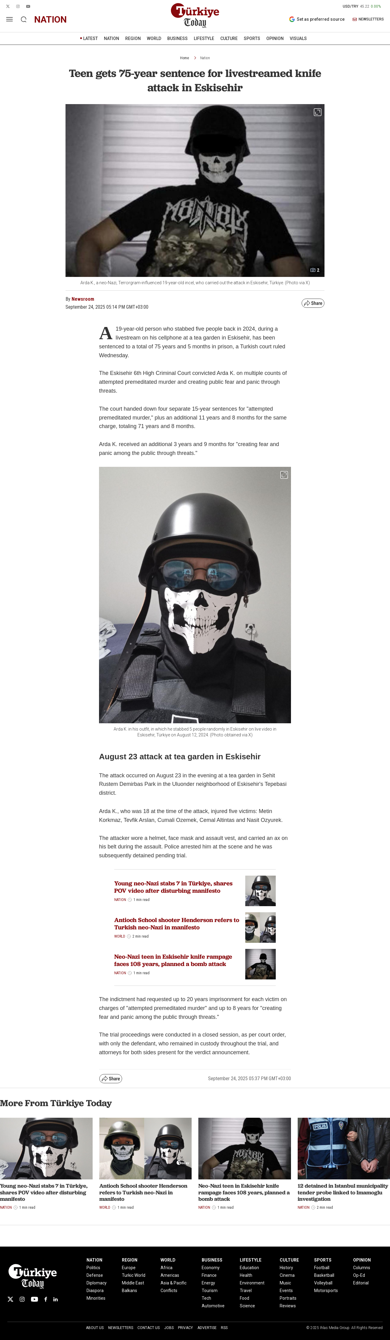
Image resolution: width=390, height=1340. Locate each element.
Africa (166, 1267)
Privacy (185, 1327)
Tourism (210, 1290)
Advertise (207, 1327)
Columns (361, 1267)
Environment (252, 1282)
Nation (205, 58)
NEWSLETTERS (368, 19)
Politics (93, 1267)
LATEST (90, 38)
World (119, 936)
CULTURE (229, 38)
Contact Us (148, 1327)
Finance (209, 1275)
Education (249, 1267)
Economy (211, 1267)
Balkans (129, 1290)
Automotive (213, 1305)
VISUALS (298, 38)
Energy (208, 1282)
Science (247, 1305)
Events (286, 1290)
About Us (95, 1327)
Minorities (96, 1298)
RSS (224, 1327)
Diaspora (95, 1290)
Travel (246, 1290)
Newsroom (83, 299)
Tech (206, 1298)
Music (285, 1282)
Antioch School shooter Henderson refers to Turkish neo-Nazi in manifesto (176, 923)
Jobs (169, 1327)
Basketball (324, 1275)
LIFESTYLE (204, 38)
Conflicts (169, 1290)
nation (50, 19)
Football (321, 1267)
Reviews (288, 1305)
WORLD (154, 38)
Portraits (288, 1298)
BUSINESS (177, 38)
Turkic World (133, 1275)
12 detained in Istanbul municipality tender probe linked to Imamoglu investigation (343, 1192)
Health (246, 1275)
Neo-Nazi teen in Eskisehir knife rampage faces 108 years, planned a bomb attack (173, 960)
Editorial (361, 1282)
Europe (129, 1267)
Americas (170, 1275)
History (286, 1267)
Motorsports (326, 1290)
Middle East (133, 1282)
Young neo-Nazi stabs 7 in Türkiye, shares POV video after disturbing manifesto (173, 887)
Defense (95, 1275)
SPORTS (252, 38)
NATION (111, 38)
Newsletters (120, 1327)
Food (244, 1298)
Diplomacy (97, 1282)
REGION (133, 38)
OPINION (275, 38)
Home (184, 58)
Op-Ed (359, 1275)
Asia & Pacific (173, 1282)
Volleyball (323, 1282)
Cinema (287, 1275)
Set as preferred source (317, 19)
